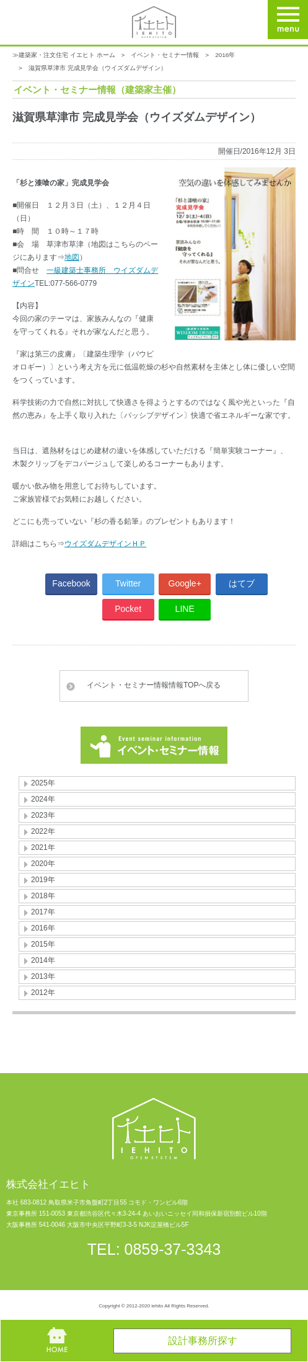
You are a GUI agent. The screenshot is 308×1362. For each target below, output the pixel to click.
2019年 (43, 879)
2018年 (43, 895)
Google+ (185, 583)
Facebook (71, 583)
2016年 (225, 54)
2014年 (43, 960)
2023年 (43, 815)
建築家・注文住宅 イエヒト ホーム (67, 54)
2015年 (43, 944)
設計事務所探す (202, 1340)
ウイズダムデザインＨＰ (105, 543)
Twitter (128, 583)
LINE (185, 609)
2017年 (43, 912)
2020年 (43, 863)
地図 (71, 257)
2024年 (43, 799)
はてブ (242, 583)
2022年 (43, 831)
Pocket (128, 609)
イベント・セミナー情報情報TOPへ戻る (154, 685)
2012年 (43, 992)
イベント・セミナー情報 (165, 54)
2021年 (43, 847)
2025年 (43, 783)
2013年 (43, 976)
